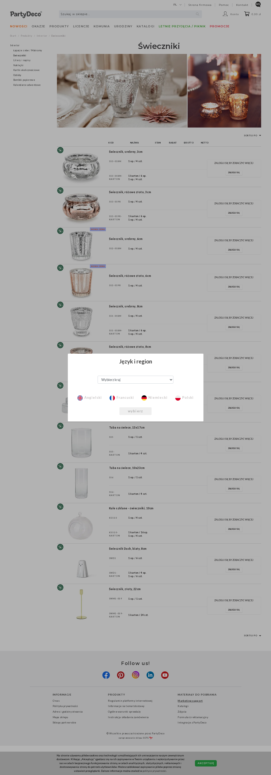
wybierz (135, 411)
